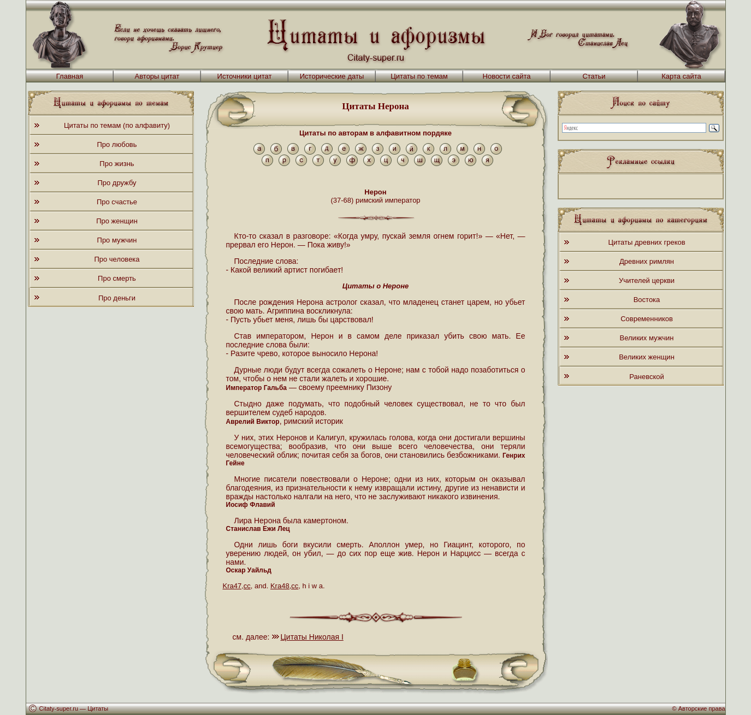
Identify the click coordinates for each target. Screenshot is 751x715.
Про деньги (116, 298)
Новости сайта (507, 76)
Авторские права (701, 708)
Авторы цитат (157, 76)
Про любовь (117, 144)
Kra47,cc (237, 586)
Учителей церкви (647, 280)
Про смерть (117, 278)
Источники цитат (244, 76)
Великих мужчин (647, 338)
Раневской (646, 377)
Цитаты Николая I (312, 637)
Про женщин (117, 221)
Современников (646, 319)
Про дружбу (116, 183)
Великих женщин (647, 357)
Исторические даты (332, 76)
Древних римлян (646, 261)
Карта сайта (681, 76)
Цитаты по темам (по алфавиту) (117, 125)
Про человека (116, 259)
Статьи (593, 76)
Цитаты (97, 708)
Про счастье (117, 202)
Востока (647, 300)
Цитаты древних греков (646, 242)
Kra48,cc (284, 586)
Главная (69, 76)
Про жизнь (116, 163)
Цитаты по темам (419, 76)
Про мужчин (117, 240)
